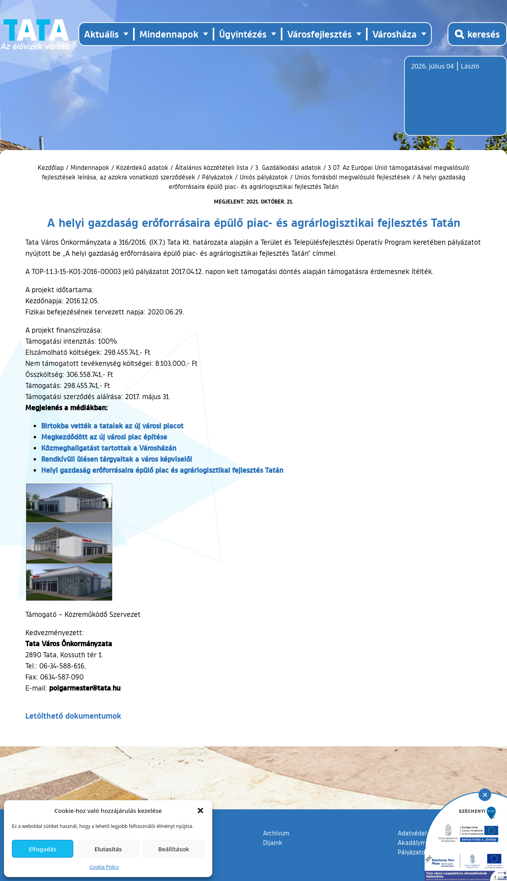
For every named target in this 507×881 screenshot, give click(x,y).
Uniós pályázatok (264, 177)
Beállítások (173, 849)
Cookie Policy (104, 867)
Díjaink (272, 843)
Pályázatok (217, 177)
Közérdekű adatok (142, 167)
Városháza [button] (394, 34)
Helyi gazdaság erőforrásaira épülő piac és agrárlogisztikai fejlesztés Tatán (162, 470)
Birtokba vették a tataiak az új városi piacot (112, 425)
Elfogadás (43, 849)
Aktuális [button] (101, 34)
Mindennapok (90, 167)
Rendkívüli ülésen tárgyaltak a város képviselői (116, 459)
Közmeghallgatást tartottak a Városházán (108, 448)
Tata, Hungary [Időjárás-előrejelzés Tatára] (455, 100)
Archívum (276, 832)
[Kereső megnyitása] (477, 34)
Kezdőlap (52, 167)
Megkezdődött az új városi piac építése (104, 436)
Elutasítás (108, 849)
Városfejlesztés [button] (319, 34)
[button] (200, 810)
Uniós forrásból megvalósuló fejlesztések (352, 177)
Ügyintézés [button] (243, 34)
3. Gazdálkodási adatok (288, 167)
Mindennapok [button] (168, 34)
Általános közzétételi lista (211, 167)
